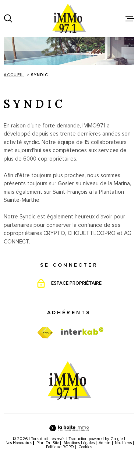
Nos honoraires (19, 443)
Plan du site (47, 443)
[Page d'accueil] (69, 18)
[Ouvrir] (8, 18)
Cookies (85, 447)
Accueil (14, 75)
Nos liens (123, 443)
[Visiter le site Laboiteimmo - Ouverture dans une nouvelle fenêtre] (69, 428)
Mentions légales (79, 443)
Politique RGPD (60, 447)
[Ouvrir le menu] (129, 18)
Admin (104, 443)
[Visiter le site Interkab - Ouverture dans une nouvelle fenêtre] (82, 331)
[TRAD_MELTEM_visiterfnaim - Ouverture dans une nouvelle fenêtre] (45, 332)
